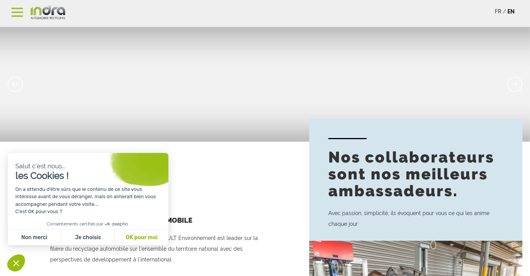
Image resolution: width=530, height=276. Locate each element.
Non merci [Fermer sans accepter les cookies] (34, 237)
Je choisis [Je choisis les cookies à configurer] (88, 237)
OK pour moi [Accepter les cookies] (142, 237)
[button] (16, 263)
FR (498, 11)
